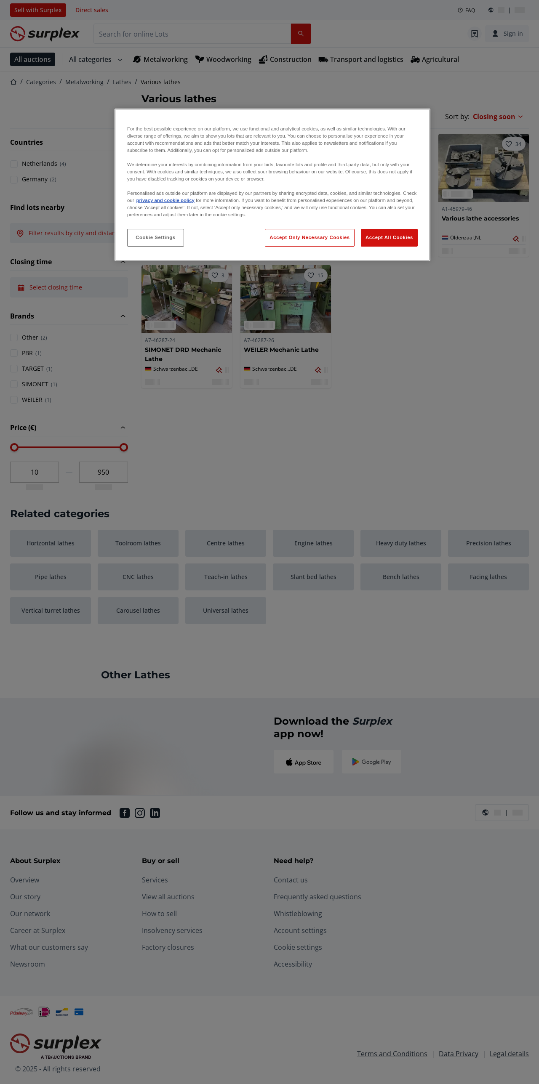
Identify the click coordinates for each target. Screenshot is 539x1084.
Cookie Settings (156, 237)
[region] (272, 185)
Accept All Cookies (389, 237)
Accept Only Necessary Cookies (310, 237)
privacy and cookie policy (165, 200)
